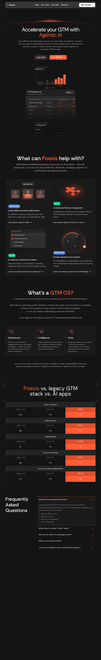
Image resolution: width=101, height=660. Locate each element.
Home (37, 5)
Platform (55, 5)
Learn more (40, 57)
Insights (64, 5)
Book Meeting (58, 57)
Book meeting (87, 5)
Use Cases (45, 5)
